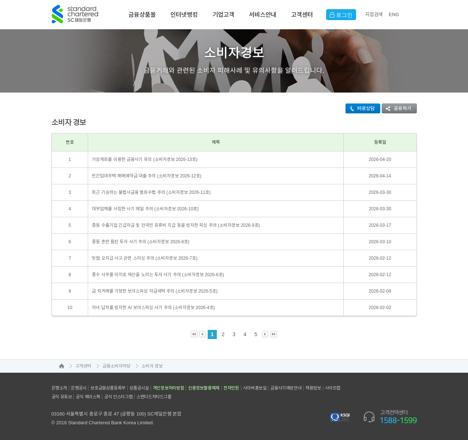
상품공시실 (139, 388)
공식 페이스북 (88, 396)
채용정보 (313, 388)
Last (273, 334)
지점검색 (374, 14)
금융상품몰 (142, 14)
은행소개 (59, 388)
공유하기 (396, 108)
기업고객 (223, 14)
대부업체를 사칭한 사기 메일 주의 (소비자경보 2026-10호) (145, 208)
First (194, 334)
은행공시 (78, 388)
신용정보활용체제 (203, 388)
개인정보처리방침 (168, 388)
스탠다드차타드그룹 (153, 396)
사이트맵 (332, 388)
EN (394, 14)
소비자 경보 (152, 366)
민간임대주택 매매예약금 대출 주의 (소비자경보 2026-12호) (146, 175)
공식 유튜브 (62, 396)
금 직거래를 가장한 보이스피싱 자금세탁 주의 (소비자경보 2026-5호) (155, 291)
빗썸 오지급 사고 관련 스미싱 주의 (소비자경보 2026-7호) (144, 258)
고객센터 (302, 14)
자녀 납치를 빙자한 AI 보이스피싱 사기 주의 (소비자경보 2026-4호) (153, 307)
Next (265, 334)
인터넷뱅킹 (184, 14)
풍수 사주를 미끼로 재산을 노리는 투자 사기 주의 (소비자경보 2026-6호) (158, 274)
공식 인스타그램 (118, 396)
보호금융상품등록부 (107, 388)
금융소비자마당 (116, 366)
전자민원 (231, 388)
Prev (202, 334)
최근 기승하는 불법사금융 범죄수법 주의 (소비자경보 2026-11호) (151, 192)
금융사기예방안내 (285, 388)
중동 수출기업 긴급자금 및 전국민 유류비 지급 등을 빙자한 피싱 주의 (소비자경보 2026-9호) (176, 225)
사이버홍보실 (255, 388)
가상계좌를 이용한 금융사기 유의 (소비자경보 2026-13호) (144, 159)
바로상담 (360, 108)
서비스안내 (262, 14)
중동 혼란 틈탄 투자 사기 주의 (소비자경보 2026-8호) (140, 241)
